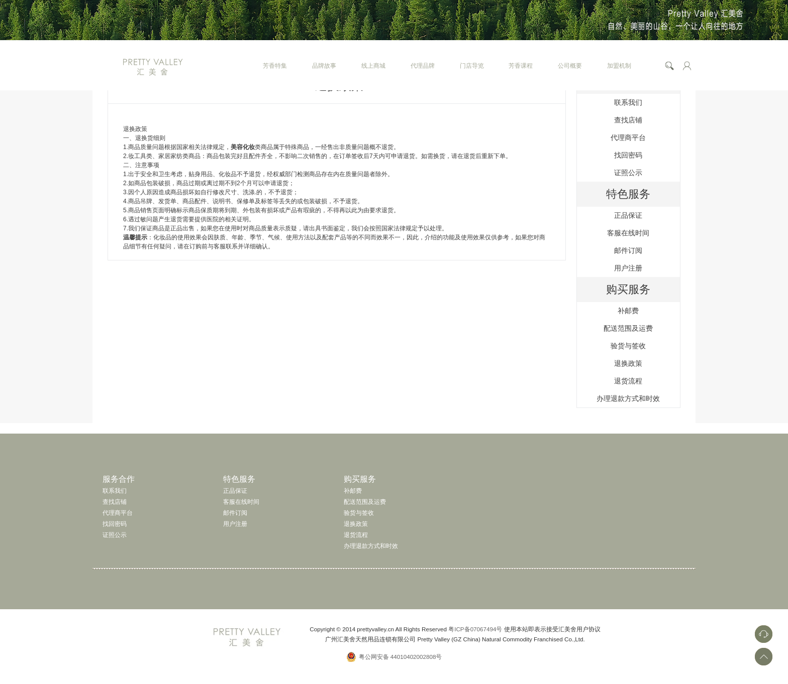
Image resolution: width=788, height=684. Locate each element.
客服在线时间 (628, 233)
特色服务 (628, 194)
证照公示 (628, 173)
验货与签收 (628, 346)
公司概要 (570, 65)
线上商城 (373, 65)
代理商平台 (628, 137)
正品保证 (628, 215)
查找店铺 (628, 120)
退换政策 (628, 363)
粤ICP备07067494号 (475, 629)
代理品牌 (423, 65)
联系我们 (628, 102)
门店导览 (472, 65)
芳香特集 (275, 65)
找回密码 (628, 155)
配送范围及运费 (628, 328)
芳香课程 (521, 65)
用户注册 (628, 268)
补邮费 (628, 311)
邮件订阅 (628, 250)
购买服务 (628, 289)
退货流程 (628, 381)
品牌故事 (324, 65)
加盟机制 (619, 65)
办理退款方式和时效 (628, 398)
